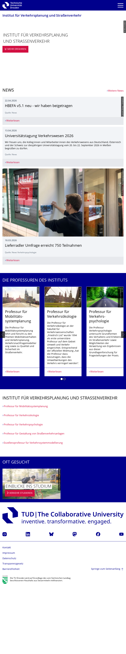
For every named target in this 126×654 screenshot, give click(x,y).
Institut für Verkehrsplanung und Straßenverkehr (42, 15)
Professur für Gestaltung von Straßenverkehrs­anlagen (34, 501)
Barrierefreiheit (11, 637)
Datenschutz (9, 626)
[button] (62, 447)
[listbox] (63, 402)
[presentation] (2, 402)
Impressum (8, 621)
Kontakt (6, 616)
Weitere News (116, 91)
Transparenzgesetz (12, 631)
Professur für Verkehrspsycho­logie (23, 492)
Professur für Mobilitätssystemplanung (26, 474)
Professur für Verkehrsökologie (21, 483)
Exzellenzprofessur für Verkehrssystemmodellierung (33, 511)
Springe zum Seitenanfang (105, 637)
